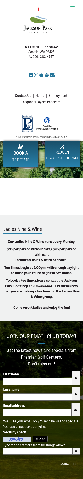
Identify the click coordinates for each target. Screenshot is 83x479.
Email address (14, 405)
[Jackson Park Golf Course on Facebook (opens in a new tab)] (31, 74)
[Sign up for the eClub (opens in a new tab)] (52, 74)
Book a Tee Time (21, 153)
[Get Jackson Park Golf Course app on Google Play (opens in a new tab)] (47, 74)
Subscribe (68, 463)
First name (11, 373)
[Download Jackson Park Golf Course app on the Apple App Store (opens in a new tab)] (42, 74)
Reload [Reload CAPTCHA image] (40, 438)
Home (39, 95)
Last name (11, 389)
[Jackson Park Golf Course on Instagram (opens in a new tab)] (36, 74)
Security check (14, 431)
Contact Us (23, 95)
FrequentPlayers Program (62, 152)
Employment (58, 95)
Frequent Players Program (41, 101)
